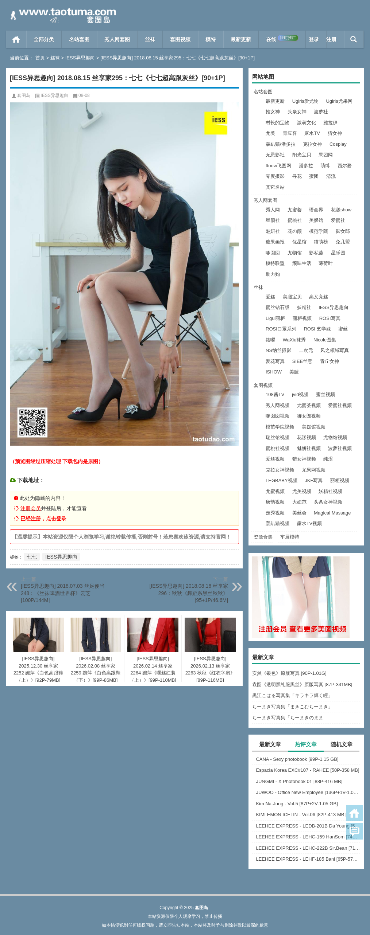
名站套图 (79, 39)
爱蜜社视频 (340, 405)
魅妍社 (273, 231)
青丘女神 (329, 361)
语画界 (316, 209)
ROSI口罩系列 (281, 329)
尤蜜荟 (295, 209)
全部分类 (44, 39)
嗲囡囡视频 (277, 416)
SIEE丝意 (302, 361)
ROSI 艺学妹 (317, 329)
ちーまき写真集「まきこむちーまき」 (292, 706)
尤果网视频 (313, 470)
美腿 (294, 372)
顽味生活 (301, 263)
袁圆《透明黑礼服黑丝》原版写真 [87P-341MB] (302, 684)
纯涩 (328, 459)
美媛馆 (316, 220)
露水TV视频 (309, 523)
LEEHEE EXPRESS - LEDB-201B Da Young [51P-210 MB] (308, 826)
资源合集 (263, 537)
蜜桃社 (295, 220)
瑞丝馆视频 (277, 437)
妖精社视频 (330, 491)
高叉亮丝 (318, 297)
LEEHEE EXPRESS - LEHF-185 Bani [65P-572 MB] (308, 859)
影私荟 (316, 252)
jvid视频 (300, 394)
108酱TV (275, 394)
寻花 (297, 176)
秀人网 (273, 209)
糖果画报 (275, 241)
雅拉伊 (330, 122)
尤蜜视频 (275, 491)
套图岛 (23, 95)
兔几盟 (343, 241)
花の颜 (295, 231)
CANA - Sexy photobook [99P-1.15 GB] (297, 759)
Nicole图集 (324, 340)
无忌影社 (275, 154)
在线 (282, 38)
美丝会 (299, 513)
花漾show (341, 209)
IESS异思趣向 (80, 57)
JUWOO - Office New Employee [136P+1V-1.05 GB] (308, 792)
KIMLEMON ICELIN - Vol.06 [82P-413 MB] (301, 814)
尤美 (270, 133)
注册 (331, 39)
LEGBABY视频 (281, 480)
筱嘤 (270, 340)
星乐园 (338, 252)
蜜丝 (343, 329)
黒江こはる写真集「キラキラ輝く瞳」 (292, 695)
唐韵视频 (275, 502)
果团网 (326, 154)
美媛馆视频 (313, 427)
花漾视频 (306, 437)
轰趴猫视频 (277, 523)
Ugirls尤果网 (339, 101)
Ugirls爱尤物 (305, 101)
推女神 (273, 111)
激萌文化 (306, 122)
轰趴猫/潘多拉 (281, 144)
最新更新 (241, 39)
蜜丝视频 (325, 394)
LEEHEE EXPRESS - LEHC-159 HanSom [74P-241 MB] (308, 837)
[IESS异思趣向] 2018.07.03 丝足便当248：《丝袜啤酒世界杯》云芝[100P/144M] (63, 593)
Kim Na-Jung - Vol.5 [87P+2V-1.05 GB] (297, 803)
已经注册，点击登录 (43, 518)
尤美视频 (301, 491)
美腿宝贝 (292, 297)
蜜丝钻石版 (277, 307)
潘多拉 (306, 165)
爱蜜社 (338, 220)
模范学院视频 (280, 427)
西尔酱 (345, 165)
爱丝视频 (275, 459)
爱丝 (270, 297)
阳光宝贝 (301, 154)
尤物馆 (295, 252)
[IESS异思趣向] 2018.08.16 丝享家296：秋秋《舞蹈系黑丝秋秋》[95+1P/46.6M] (188, 593)
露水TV (312, 133)
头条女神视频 (328, 502)
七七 (32, 557)
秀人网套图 (117, 39)
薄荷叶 (326, 263)
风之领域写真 (334, 350)
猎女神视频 (304, 459)
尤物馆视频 (335, 437)
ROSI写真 (329, 318)
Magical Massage (332, 513)
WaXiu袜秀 (294, 340)
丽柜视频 (302, 318)
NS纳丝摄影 (278, 350)
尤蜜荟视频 (309, 405)
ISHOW (274, 372)
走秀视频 (275, 513)
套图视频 (180, 39)
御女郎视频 (309, 416)
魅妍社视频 (309, 448)
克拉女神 (312, 144)
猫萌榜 (321, 241)
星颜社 (273, 220)
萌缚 (325, 165)
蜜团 (314, 176)
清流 (331, 176)
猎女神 (335, 133)
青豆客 (290, 133)
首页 (16, 39)
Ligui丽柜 (275, 318)
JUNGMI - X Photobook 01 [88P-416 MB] (299, 781)
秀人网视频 (277, 405)
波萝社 (321, 111)
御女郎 (343, 231)
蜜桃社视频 (277, 448)
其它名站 (275, 187)
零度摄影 (275, 176)
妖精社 (304, 307)
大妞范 (299, 502)
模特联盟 (275, 263)
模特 (210, 39)
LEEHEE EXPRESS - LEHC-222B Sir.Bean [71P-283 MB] (308, 848)
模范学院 (318, 231)
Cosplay (338, 144)
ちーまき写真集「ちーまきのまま (287, 717)
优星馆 (299, 241)
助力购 (273, 274)
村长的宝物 (277, 122)
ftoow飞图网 (278, 165)
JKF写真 (314, 480)
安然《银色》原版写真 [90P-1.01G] (289, 673)
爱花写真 (275, 361)
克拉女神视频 (280, 470)
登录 (314, 39)
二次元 (306, 350)
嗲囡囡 (273, 252)
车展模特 (289, 537)
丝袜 (150, 39)
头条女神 (297, 111)
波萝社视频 (340, 448)
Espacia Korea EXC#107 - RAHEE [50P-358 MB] (307, 770)
